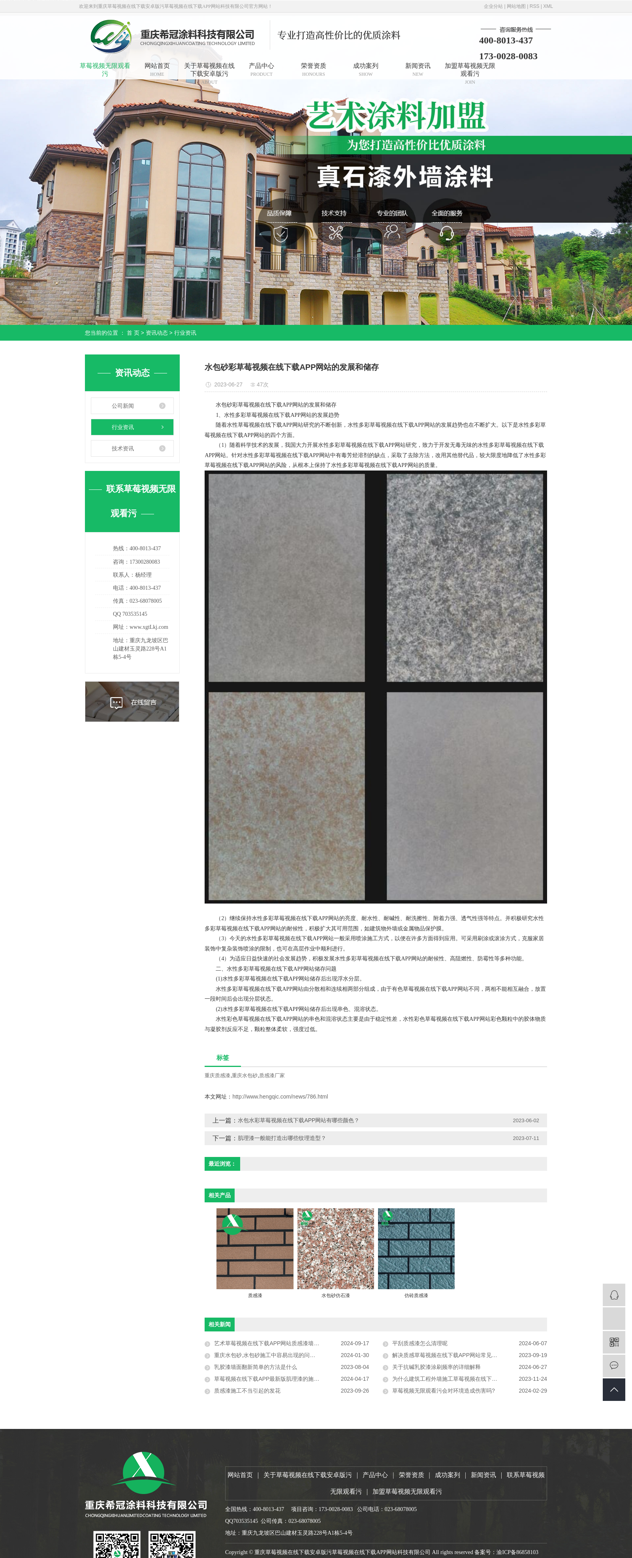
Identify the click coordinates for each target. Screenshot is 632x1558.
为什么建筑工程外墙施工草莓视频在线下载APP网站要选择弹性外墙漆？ (469, 1379)
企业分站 (493, 6)
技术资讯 (123, 448)
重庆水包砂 (245, 1075)
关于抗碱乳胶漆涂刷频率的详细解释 (436, 1367)
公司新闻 (123, 406)
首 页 (133, 333)
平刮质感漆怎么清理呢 (420, 1343)
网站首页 (157, 69)
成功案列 (365, 69)
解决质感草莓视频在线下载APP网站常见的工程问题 (455, 1355)
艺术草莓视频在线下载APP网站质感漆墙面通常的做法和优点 (288, 1343)
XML (548, 6)
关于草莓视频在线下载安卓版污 (209, 71)
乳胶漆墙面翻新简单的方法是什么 (255, 1367)
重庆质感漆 (217, 1075)
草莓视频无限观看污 (105, 69)
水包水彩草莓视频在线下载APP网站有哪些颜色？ (298, 1120)
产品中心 (261, 69)
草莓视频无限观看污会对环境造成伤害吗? (443, 1390)
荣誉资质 (313, 69)
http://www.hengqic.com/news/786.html (280, 1096)
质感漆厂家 (272, 1075)
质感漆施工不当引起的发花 (247, 1390)
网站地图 (516, 6)
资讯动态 (157, 333)
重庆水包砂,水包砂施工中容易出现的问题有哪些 (273, 1355)
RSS (535, 6)
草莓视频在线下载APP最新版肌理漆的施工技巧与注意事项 (286, 1379)
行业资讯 (185, 333)
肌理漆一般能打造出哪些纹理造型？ (282, 1138)
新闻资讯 (418, 69)
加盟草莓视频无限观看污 (470, 71)
